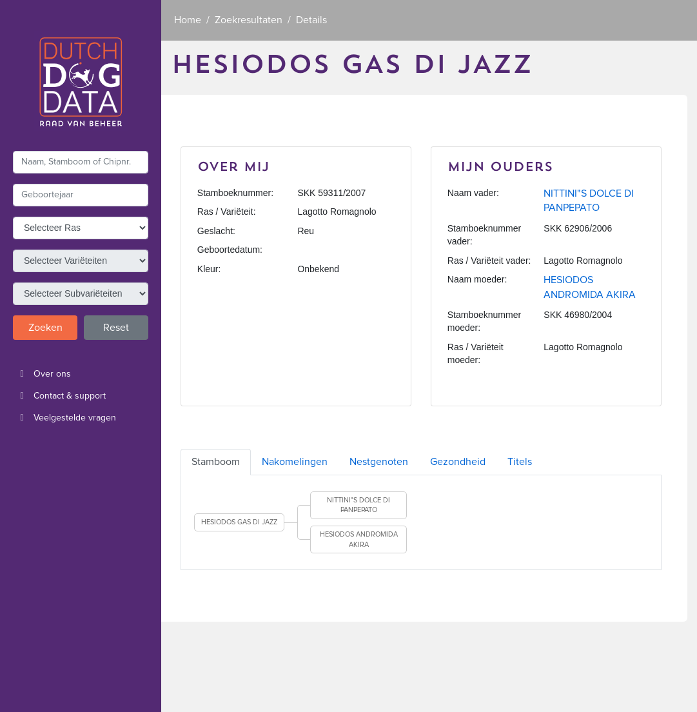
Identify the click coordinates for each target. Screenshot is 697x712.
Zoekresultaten (248, 20)
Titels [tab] (519, 462)
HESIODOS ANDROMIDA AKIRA (359, 539)
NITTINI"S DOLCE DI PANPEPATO (358, 505)
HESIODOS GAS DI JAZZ (239, 522)
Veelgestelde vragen (64, 417)
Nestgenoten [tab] (378, 462)
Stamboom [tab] (215, 462)
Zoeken (45, 327)
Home (187, 20)
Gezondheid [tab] (458, 462)
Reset (116, 327)
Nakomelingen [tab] (295, 462)
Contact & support (59, 395)
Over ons (42, 374)
